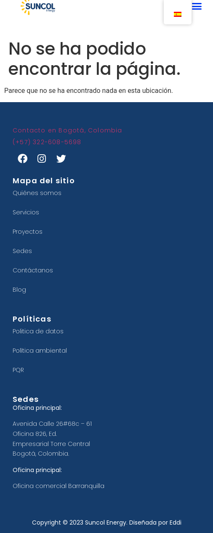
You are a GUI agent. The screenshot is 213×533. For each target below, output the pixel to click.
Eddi (175, 522)
